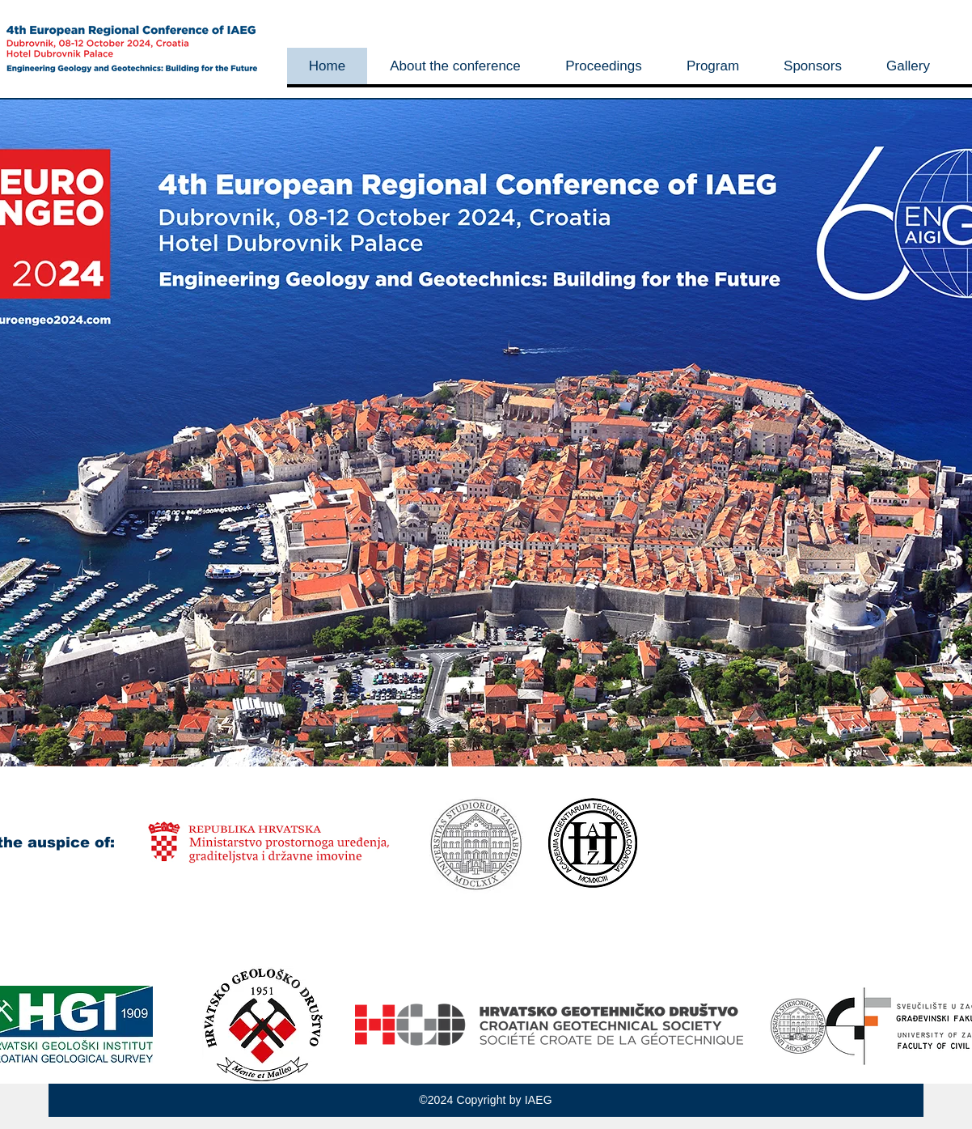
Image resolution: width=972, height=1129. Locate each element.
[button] (455, 66)
